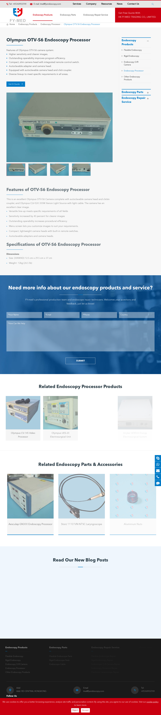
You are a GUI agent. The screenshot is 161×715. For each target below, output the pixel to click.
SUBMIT (80, 361)
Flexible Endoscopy (133, 50)
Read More (17, 620)
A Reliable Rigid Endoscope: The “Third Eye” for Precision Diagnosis (77, 612)
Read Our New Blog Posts (80, 560)
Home (12, 24)
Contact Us (133, 4)
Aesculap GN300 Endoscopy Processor (32, 524)
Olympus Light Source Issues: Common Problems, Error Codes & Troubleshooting (26, 612)
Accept (85, 710)
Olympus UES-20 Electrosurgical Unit (59, 435)
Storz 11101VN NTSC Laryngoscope (82, 524)
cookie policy (152, 702)
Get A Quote (15, 84)
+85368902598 (19, 4)
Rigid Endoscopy (131, 56)
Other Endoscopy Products (16, 672)
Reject (75, 710)
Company (91, 4)
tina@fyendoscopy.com (50, 4)
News (119, 4)
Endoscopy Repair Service (95, 15)
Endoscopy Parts (68, 15)
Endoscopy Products (43, 15)
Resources (106, 4)
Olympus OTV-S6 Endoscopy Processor (82, 24)
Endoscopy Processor (50, 24)
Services (77, 4)
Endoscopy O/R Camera (15, 664)
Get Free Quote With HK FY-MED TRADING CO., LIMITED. (137, 15)
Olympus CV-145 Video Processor (22, 435)
